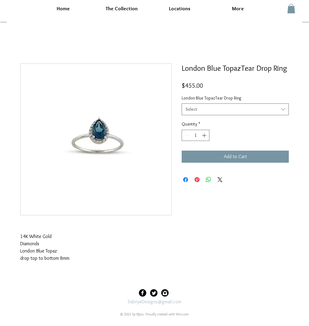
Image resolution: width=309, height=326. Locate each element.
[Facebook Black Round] (142, 293)
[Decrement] (186, 135)
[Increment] (205, 135)
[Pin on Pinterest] (197, 179)
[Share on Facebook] (185, 179)
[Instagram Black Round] (165, 293)
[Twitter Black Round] (154, 293)
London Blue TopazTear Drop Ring (211, 98)
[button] (291, 8)
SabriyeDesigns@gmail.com (154, 302)
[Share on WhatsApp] (208, 179)
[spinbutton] (195, 135)
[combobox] (235, 109)
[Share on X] (220, 179)
